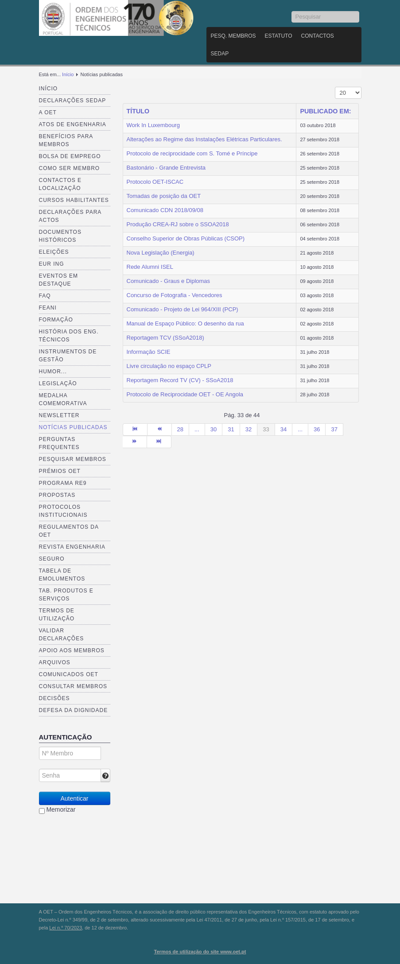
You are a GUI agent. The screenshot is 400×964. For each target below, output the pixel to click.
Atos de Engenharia (72, 124)
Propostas (57, 495)
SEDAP (220, 53)
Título (138, 111)
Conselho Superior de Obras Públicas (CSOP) (186, 238)
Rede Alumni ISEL (150, 266)
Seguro (52, 559)
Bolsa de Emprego (70, 156)
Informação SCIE (149, 351)
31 (231, 429)
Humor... (53, 371)
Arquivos (54, 662)
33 (266, 429)
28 (180, 429)
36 (317, 429)
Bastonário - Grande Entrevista (166, 167)
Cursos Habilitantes (74, 200)
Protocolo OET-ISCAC (155, 181)
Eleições (54, 252)
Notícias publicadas (73, 427)
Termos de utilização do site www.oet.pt (200, 951)
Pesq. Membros (233, 36)
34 (283, 429)
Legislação (58, 383)
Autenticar (74, 798)
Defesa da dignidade (73, 710)
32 (248, 429)
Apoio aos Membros (72, 650)
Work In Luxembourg (153, 125)
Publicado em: (325, 111)
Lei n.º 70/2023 (65, 927)
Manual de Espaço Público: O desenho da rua (185, 323)
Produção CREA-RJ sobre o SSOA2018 (178, 224)
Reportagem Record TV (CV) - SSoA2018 (180, 380)
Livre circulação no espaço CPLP (169, 366)
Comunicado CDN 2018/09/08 (165, 210)
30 (213, 429)
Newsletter (59, 415)
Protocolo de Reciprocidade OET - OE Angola (185, 394)
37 (334, 429)
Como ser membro (69, 168)
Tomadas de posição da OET (164, 196)
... (196, 429)
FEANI (48, 308)
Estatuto (278, 36)
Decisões (54, 698)
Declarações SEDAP (72, 100)
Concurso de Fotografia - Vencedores (174, 295)
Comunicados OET (68, 674)
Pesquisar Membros (72, 459)
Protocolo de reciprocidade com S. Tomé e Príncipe (192, 153)
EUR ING (51, 264)
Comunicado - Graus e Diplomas (168, 281)
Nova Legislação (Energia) (160, 252)
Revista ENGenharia (72, 547)
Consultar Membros (73, 686)
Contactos (317, 36)
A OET (48, 112)
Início (68, 74)
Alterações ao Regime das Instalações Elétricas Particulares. (204, 139)
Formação (56, 320)
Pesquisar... (291, 11)
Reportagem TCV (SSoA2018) (165, 337)
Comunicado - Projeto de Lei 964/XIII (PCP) (182, 309)
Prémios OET (60, 471)
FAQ (45, 296)
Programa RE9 (63, 483)
